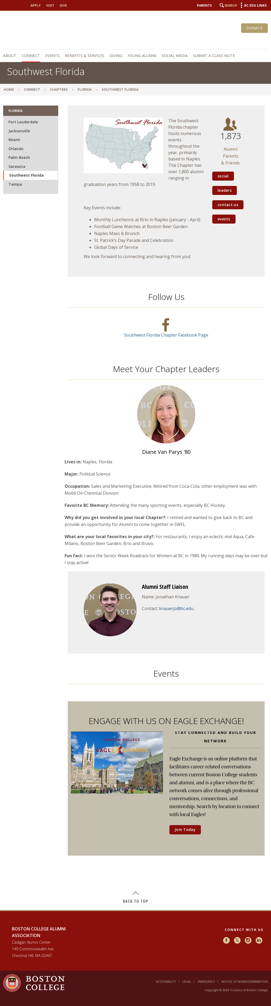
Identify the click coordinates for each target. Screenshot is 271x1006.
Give (63, 5)
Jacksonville (19, 130)
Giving (116, 55)
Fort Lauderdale (23, 121)
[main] (135, 504)
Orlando (16, 148)
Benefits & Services (84, 55)
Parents (204, 5)
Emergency (206, 981)
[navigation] (135, 55)
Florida (85, 89)
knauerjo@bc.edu (176, 608)
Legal (186, 981)
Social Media (175, 55)
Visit (50, 5)
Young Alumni (142, 55)
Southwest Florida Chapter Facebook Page (166, 335)
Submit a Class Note (214, 55)
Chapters (59, 89)
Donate (254, 28)
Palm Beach (19, 157)
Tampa (15, 184)
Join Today (185, 829)
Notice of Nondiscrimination (245, 981)
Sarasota (16, 166)
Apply (35, 5)
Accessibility (166, 981)
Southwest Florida (26, 175)
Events (52, 55)
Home (9, 89)
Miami (14, 139)
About (9, 55)
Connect (31, 55)
